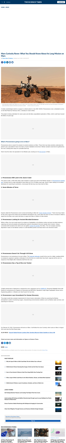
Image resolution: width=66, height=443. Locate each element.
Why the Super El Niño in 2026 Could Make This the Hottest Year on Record (23, 361)
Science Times (44, 350)
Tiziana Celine (5, 58)
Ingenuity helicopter (35, 256)
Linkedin (7, 62)
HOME (3, 7)
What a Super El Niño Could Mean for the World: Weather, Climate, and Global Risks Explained (28, 377)
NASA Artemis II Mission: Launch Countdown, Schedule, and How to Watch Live (24, 383)
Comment (10, 62)
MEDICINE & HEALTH (5, 437)
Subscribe (61, 2)
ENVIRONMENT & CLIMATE (23, 437)
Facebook (2, 62)
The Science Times (33, 2)
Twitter (5, 62)
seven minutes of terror (45, 213)
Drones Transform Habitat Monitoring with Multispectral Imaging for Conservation (24, 403)
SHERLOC (43, 288)
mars (6, 347)
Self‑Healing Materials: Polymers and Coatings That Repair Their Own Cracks (22, 392)
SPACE (7, 7)
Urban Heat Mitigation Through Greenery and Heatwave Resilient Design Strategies (24, 408)
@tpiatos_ (11, 58)
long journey (42, 151)
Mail (12, 62)
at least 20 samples (35, 225)
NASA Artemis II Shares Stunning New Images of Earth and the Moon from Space (25, 366)
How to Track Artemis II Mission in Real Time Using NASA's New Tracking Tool (24, 372)
